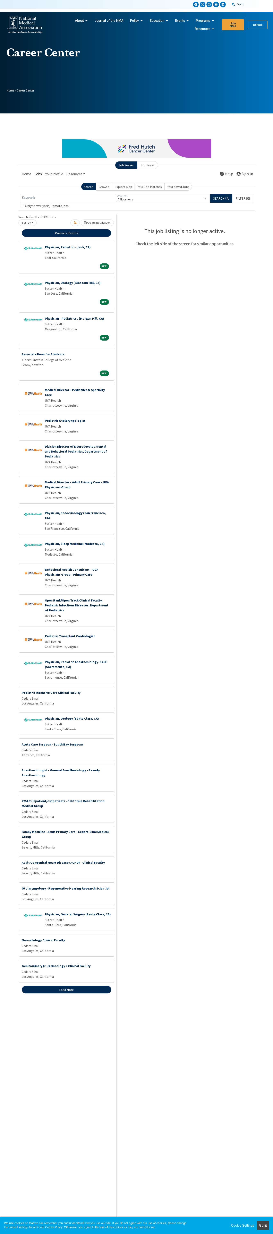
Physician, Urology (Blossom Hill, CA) (73, 283)
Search (88, 187)
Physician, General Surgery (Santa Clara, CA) (78, 914)
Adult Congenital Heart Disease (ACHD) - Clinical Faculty (63, 862)
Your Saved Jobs (178, 187)
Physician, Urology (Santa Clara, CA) (72, 718)
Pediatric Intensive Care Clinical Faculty (51, 693)
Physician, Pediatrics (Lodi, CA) (68, 247)
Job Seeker (126, 165)
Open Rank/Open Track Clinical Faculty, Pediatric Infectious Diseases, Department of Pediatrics (76, 605)
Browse (104, 187)
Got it (263, 1225)
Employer (147, 165)
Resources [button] (74, 174)
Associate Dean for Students (43, 354)
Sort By (26, 222)
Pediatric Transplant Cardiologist (70, 636)
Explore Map (123, 187)
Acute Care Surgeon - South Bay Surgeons (53, 744)
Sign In (245, 173)
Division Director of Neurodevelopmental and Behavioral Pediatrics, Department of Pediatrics (76, 451)
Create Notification (97, 222)
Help (226, 173)
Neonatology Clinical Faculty (43, 940)
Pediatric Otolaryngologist (65, 421)
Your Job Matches (149, 187)
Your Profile (54, 174)
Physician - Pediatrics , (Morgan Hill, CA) (74, 318)
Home (10, 90)
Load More (66, 990)
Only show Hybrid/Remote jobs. (47, 205)
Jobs (38, 174)
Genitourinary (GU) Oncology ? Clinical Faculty (56, 966)
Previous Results (66, 233)
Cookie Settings (242, 1225)
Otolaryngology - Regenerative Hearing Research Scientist (66, 888)
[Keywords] (67, 198)
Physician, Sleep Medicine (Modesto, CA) (75, 544)
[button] (242, 198)
